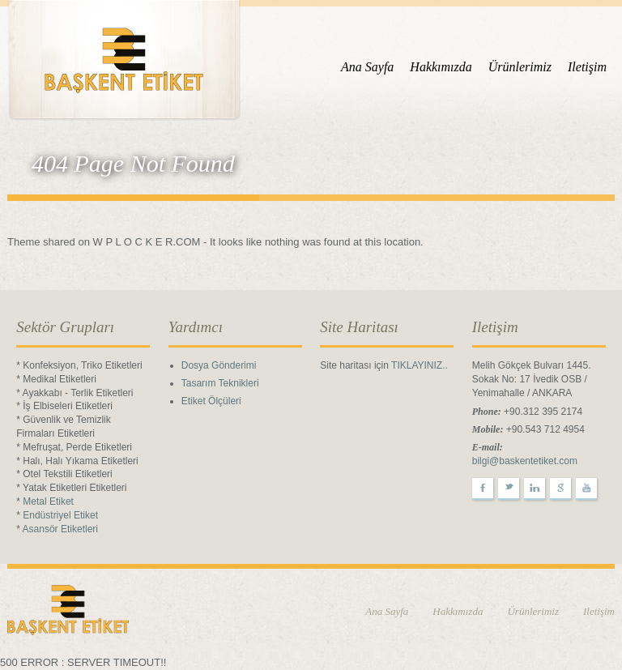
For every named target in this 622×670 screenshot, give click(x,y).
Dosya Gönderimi (219, 365)
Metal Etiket (48, 501)
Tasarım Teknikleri (220, 383)
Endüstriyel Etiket (60, 515)
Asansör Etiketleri (60, 529)
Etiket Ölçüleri (211, 401)
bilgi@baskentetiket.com (524, 461)
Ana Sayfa (367, 67)
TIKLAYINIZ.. (419, 365)
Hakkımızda (440, 67)
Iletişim (587, 67)
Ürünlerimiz (520, 67)
